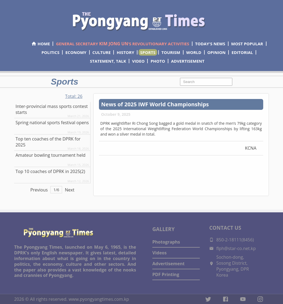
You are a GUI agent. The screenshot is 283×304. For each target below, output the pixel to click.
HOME (40, 43)
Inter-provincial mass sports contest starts (51, 109)
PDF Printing (165, 274)
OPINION (216, 52)
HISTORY (125, 52)
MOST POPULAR (247, 43)
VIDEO (138, 61)
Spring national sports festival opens (52, 123)
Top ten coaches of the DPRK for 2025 (48, 142)
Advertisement (168, 264)
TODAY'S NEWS (210, 43)
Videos (159, 253)
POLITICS (50, 52)
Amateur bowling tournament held (50, 155)
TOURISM (171, 52)
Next (69, 190)
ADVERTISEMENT (187, 61)
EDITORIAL (242, 52)
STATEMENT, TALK (108, 61)
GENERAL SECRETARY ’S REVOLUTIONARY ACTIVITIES (122, 44)
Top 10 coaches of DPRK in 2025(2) (50, 171)
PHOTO (157, 61)
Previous (39, 190)
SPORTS (147, 52)
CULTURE (101, 52)
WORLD (193, 52)
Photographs (166, 242)
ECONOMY (75, 52)
